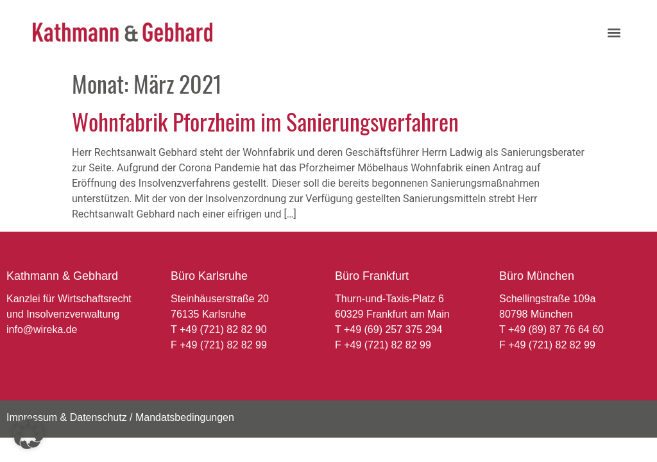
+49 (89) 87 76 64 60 (556, 329)
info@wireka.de (42, 329)
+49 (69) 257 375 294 (393, 329)
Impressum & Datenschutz (66, 417)
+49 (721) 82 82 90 (223, 329)
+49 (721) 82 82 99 (223, 344)
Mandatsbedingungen (184, 417)
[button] (613, 32)
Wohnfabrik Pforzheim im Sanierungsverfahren (265, 121)
